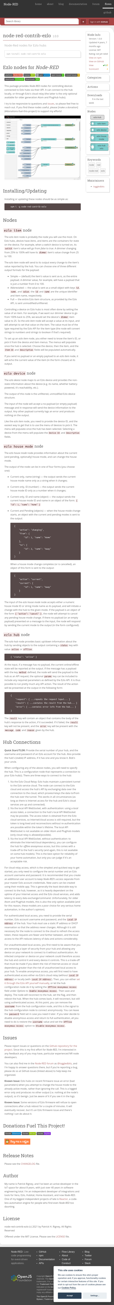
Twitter (88, 1255)
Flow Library (68, 1252)
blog (61, 3)
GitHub (42, 1252)
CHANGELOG (28, 1163)
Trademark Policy (47, 1284)
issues (51, 103)
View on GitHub (96, 61)
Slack (88, 1263)
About (65, 1255)
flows (108, 3)
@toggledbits (64, 1063)
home (38, 3)
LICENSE (60, 1236)
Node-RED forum (44, 1063)
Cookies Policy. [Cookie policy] (68, 1288)
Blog (87, 1252)
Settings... (94, 1295)
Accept (70, 1295)
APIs (41, 1263)
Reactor (63, 1199)
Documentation (47, 1259)
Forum (88, 1259)
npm (41, 1255)
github (107, 12)
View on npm (95, 57)
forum (96, 3)
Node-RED (11, 4)
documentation (78, 3)
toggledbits (98, 186)
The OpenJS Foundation (47, 1296)
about (50, 3)
